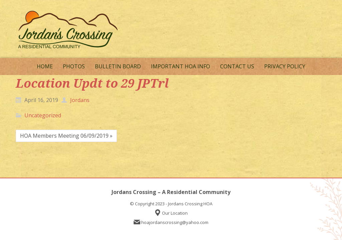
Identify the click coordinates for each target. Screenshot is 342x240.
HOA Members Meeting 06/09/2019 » (66, 135)
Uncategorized (42, 115)
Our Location (175, 213)
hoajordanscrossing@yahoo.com (174, 222)
